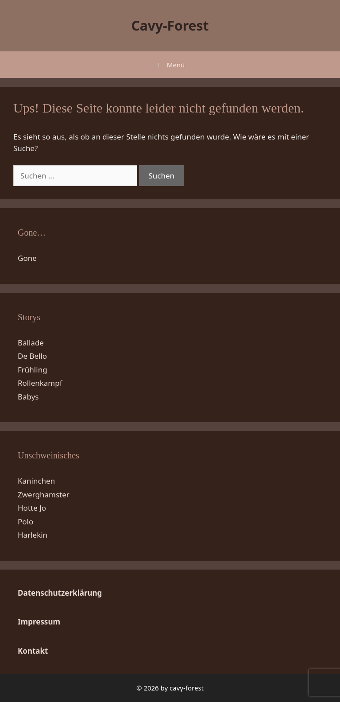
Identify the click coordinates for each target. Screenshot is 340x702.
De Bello (32, 356)
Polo (25, 521)
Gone (27, 258)
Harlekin (32, 535)
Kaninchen (36, 481)
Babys (28, 397)
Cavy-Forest (170, 25)
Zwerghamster (44, 494)
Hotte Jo (32, 508)
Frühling (32, 370)
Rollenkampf (40, 383)
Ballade (31, 342)
